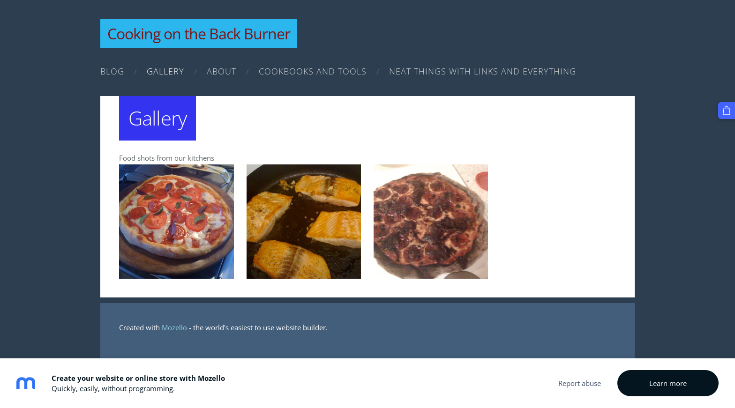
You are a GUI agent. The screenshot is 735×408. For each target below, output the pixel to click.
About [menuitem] (221, 71)
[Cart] (726, 110)
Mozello (174, 327)
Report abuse (579, 383)
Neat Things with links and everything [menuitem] (482, 71)
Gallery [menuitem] (165, 71)
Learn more (668, 383)
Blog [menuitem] (112, 71)
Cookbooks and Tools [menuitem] (313, 71)
